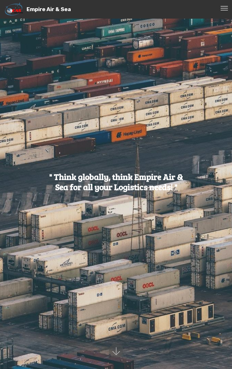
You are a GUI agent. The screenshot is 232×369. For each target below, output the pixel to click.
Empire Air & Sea (48, 9)
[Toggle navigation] (224, 8)
